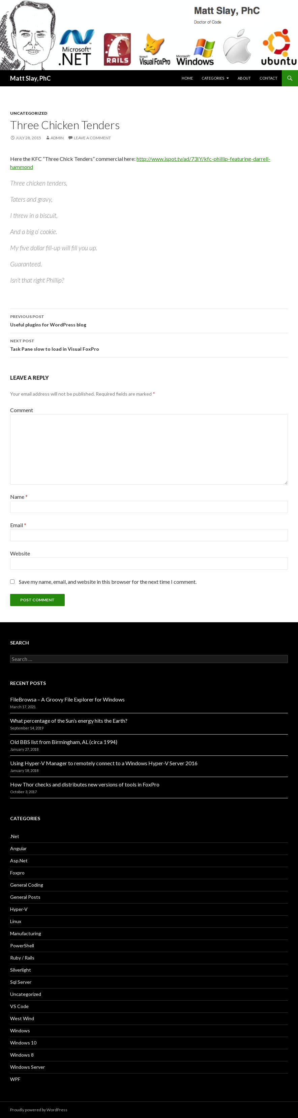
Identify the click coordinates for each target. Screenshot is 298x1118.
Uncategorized (28, 113)
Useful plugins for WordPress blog (149, 320)
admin (57, 137)
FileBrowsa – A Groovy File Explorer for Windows (67, 699)
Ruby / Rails (22, 958)
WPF (15, 1079)
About (244, 78)
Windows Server (27, 1067)
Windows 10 (23, 1042)
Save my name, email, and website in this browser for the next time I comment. (108, 581)
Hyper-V (19, 909)
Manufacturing (25, 933)
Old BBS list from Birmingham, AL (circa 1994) (63, 742)
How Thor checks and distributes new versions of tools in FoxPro (84, 784)
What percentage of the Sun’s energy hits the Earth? (68, 720)
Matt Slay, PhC (30, 78)
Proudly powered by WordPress (38, 1109)
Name (19, 496)
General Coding (26, 885)
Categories (213, 78)
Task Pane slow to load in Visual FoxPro (149, 344)
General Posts (25, 897)
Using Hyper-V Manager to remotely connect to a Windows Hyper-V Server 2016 (104, 763)
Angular (18, 848)
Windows (20, 1030)
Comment (21, 410)
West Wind (22, 1018)
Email (18, 525)
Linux (15, 921)
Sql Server (20, 982)
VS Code (19, 1006)
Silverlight (20, 970)
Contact (268, 78)
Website (20, 553)
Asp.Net (19, 860)
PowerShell (22, 945)
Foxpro (17, 873)
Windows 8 (22, 1055)
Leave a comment (92, 137)
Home (187, 78)
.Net (14, 836)
